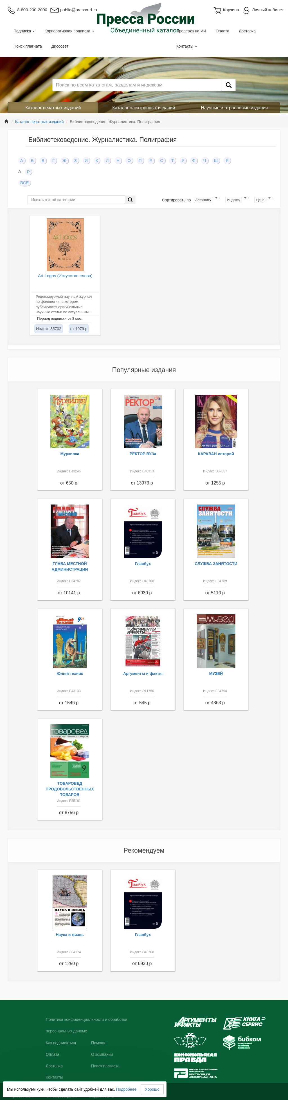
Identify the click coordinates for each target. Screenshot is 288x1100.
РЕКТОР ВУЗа (143, 454)
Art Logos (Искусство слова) (65, 275)
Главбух (143, 563)
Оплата (222, 31)
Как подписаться (61, 1043)
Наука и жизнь (70, 934)
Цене (260, 200)
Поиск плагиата (28, 46)
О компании (102, 1054)
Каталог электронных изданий (143, 107)
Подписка (24, 31)
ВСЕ (24, 182)
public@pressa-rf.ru (73, 9)
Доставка (247, 31)
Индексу (233, 200)
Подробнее (126, 1089)
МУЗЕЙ (216, 673)
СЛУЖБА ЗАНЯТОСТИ (216, 563)
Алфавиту (203, 200)
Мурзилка (69, 454)
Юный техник (70, 673)
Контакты (186, 46)
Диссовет (59, 46)
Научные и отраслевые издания (234, 107)
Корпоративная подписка (69, 31)
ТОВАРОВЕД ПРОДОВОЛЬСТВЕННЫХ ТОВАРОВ (70, 789)
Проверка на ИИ (191, 31)
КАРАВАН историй (216, 454)
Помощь (98, 1043)
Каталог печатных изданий (53, 107)
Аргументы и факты (143, 673)
